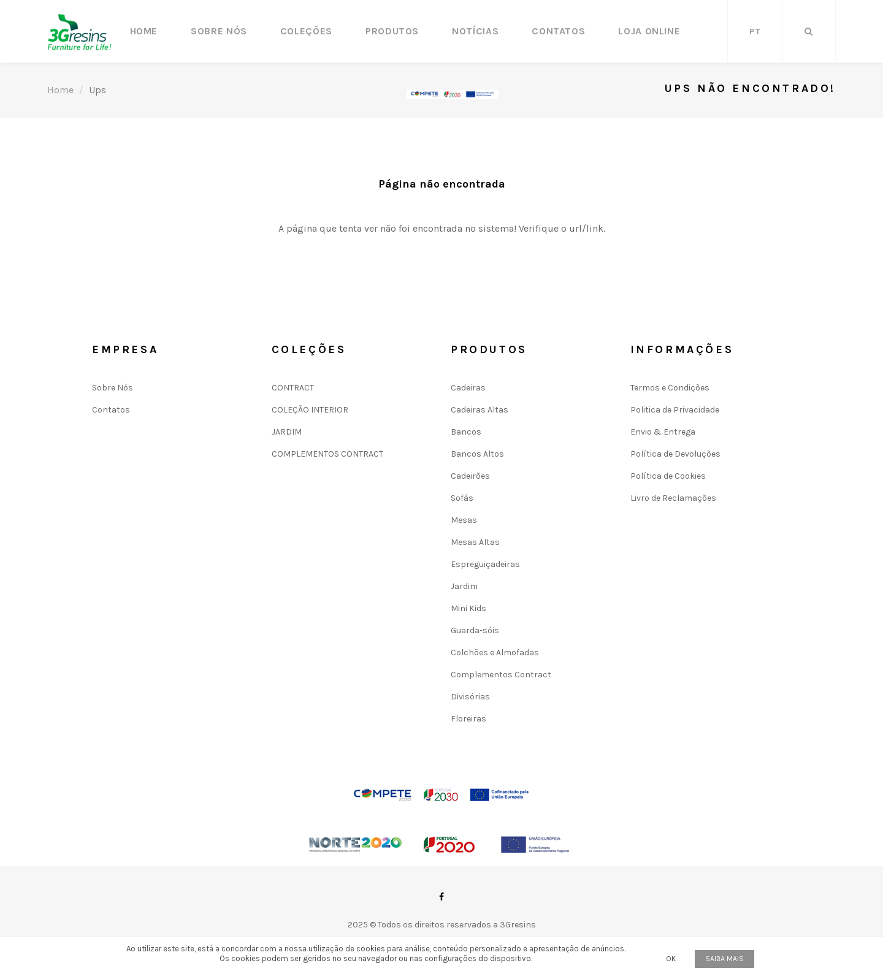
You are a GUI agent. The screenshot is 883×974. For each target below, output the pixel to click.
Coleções (306, 31)
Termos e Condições (669, 387)
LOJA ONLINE (649, 31)
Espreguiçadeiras (485, 564)
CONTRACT (293, 387)
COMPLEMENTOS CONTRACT (327, 454)
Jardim (464, 586)
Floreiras (468, 718)
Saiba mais (724, 958)
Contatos (558, 31)
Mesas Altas (475, 542)
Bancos (466, 432)
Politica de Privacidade (674, 410)
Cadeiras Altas (479, 410)
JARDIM (287, 432)
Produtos (392, 31)
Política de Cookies (668, 476)
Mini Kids (468, 608)
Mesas (464, 520)
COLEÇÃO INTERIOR (310, 410)
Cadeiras (468, 387)
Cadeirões (470, 476)
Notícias (475, 31)
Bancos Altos (477, 454)
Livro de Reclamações (673, 498)
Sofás (462, 498)
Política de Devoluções (675, 454)
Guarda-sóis (475, 630)
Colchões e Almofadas (495, 652)
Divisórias (470, 696)
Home (144, 31)
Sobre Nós (219, 31)
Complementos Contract (501, 674)
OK (671, 958)
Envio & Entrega (662, 432)
